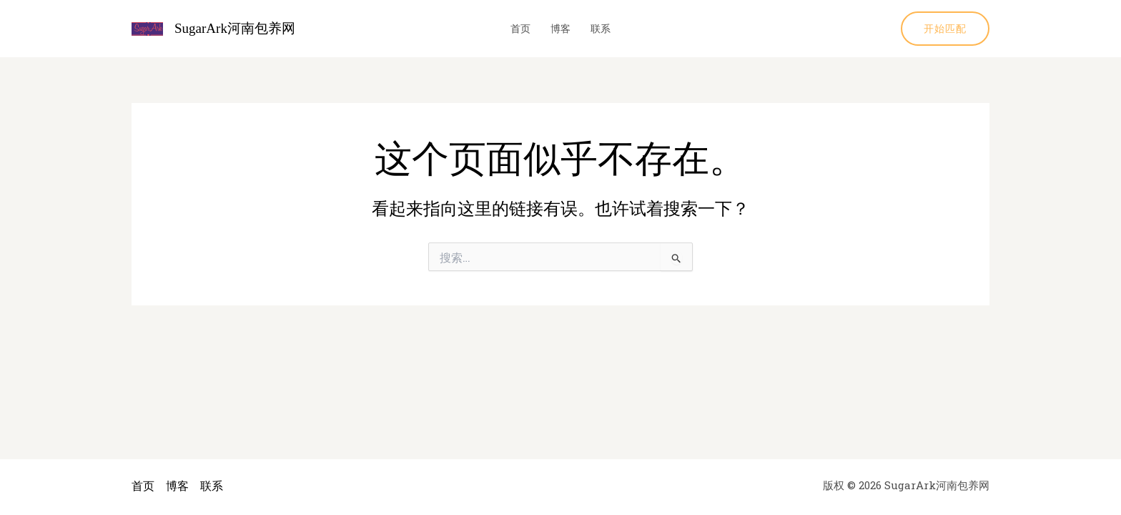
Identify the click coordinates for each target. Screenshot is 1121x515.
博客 (560, 28)
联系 (601, 28)
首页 (520, 28)
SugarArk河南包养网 (234, 28)
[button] (945, 28)
